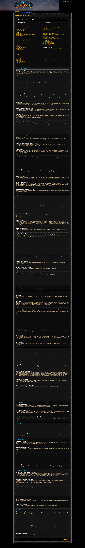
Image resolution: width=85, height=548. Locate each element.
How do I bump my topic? (19, 54)
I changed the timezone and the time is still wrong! (23, 36)
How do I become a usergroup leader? (48, 26)
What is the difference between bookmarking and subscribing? (52, 48)
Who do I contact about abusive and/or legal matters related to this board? (53, 59)
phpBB (39, 545)
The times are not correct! (19, 35)
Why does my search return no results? (48, 42)
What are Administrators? (46, 23)
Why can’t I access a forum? (20, 49)
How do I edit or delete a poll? (20, 48)
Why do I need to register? (19, 23)
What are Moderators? (46, 24)
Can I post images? (18, 60)
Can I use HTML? (18, 58)
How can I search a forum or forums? (48, 41)
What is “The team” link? (46, 29)
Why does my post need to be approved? (22, 53)
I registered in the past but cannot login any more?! (23, 27)
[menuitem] (69, 1)
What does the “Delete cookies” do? (21, 30)
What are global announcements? (20, 61)
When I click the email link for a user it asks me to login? (24, 40)
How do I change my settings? (20, 33)
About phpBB (30, 513)
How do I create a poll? (19, 46)
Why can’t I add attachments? (20, 50)
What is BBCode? (18, 57)
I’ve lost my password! (19, 28)
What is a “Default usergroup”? (47, 28)
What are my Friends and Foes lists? (48, 37)
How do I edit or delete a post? (20, 44)
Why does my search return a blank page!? (49, 43)
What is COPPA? (18, 24)
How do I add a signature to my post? (21, 45)
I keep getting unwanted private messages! (49, 33)
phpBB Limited (42, 512)
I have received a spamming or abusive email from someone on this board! (54, 34)
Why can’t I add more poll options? (21, 47)
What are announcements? (19, 62)
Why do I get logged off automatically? (21, 29)
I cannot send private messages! (47, 32)
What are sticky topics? (19, 63)
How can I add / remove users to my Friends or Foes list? (51, 38)
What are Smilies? (18, 59)
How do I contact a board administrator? (49, 60)
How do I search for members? (47, 44)
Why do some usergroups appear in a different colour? (51, 27)
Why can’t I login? (18, 26)
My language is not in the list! (20, 37)
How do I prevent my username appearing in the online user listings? (25, 34)
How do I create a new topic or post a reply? (22, 43)
